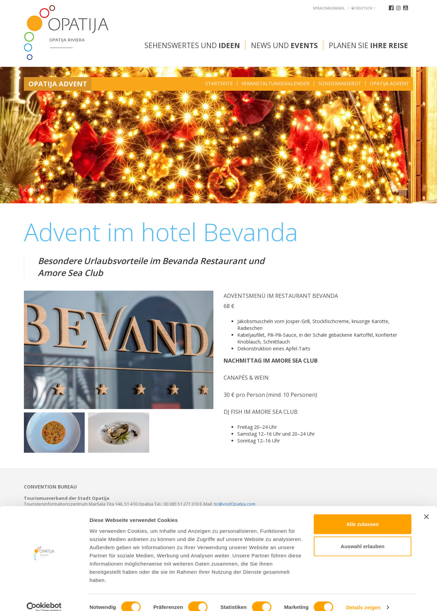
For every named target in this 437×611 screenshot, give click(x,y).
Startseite (219, 83)
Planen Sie (368, 45)
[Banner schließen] (426, 506)
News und (284, 45)
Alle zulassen (362, 514)
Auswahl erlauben (362, 536)
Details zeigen (363, 597)
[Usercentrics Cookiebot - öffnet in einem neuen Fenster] (44, 598)
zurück (32, 190)
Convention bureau (50, 487)
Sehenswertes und (192, 45)
